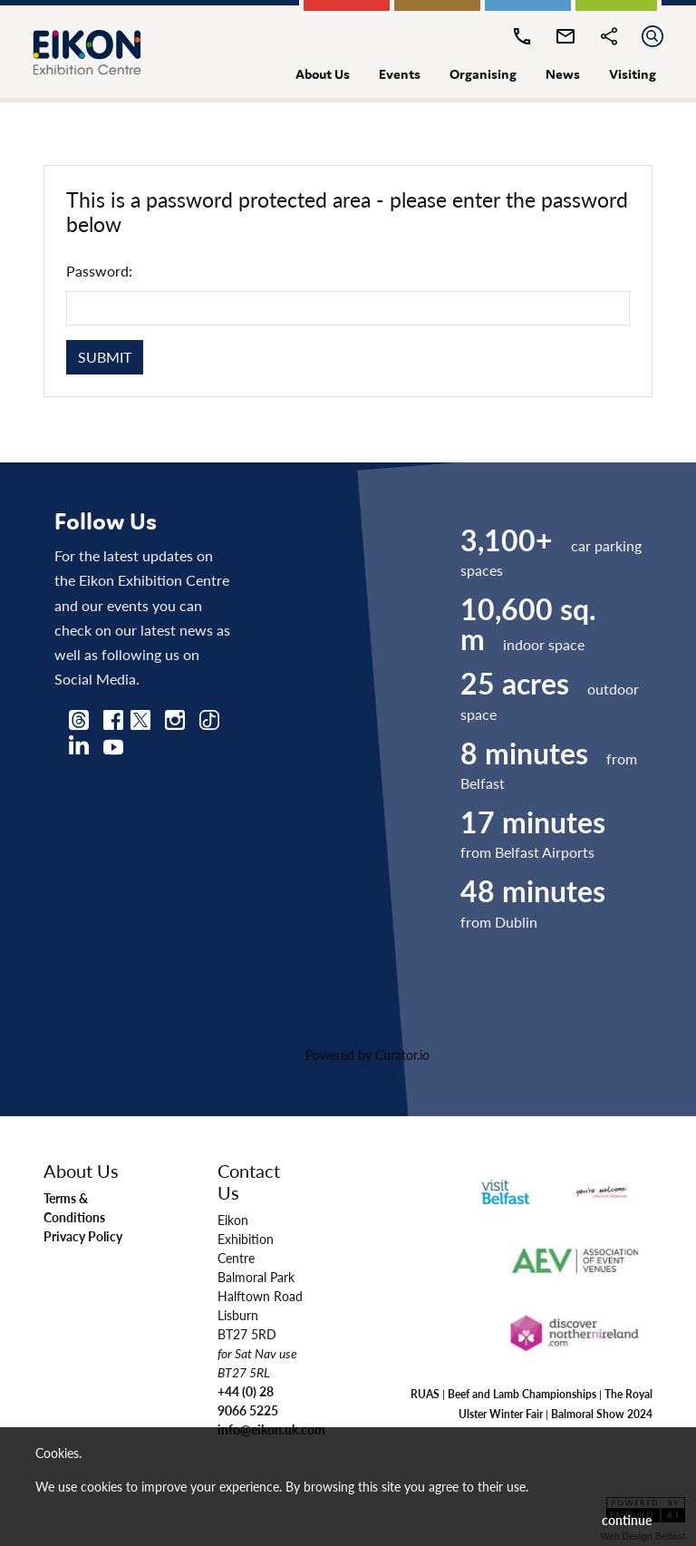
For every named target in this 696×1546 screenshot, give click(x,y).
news (563, 74)
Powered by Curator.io (367, 1054)
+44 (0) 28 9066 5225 (248, 1400)
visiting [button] (632, 74)
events (399, 74)
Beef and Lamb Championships (522, 1394)
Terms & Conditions (74, 1207)
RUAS (425, 1394)
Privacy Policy (83, 1236)
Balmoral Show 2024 (601, 1413)
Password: (99, 270)
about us (322, 74)
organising (483, 74)
